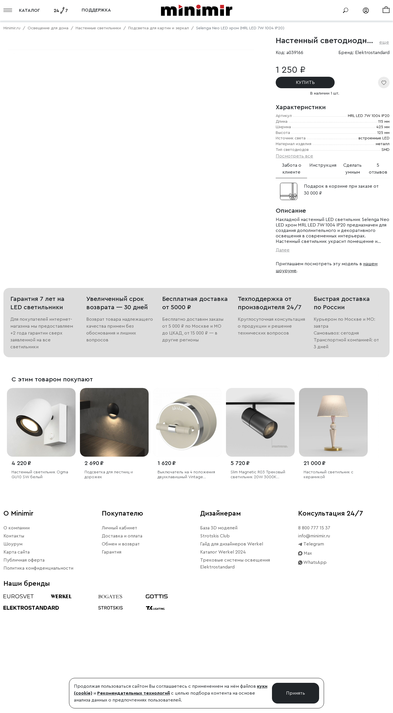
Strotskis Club (215, 639)
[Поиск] (345, 10)
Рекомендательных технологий (133, 693)
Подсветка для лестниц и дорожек (109, 578)
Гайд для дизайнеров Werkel (231, 647)
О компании (16, 631)
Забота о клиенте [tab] (291, 168)
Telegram (311, 647)
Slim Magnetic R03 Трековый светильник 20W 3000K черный (258, 578)
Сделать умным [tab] (352, 168)
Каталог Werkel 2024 (223, 656)
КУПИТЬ (305, 82)
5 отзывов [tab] (378, 168)
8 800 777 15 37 (314, 631)
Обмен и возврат (121, 647)
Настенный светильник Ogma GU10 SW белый (39, 578)
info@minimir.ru (314, 639)
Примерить (31, 228)
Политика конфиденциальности (38, 672)
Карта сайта (16, 656)
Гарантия (111, 656)
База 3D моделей (218, 631)
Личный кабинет (119, 631)
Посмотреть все (294, 156)
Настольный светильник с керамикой (328, 578)
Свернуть (72, 228)
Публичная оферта (24, 664)
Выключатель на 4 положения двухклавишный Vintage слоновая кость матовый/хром (186, 578)
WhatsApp (312, 666)
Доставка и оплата (122, 639)
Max (305, 657)
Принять (295, 693)
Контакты (13, 639)
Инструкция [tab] (322, 165)
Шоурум (12, 647)
